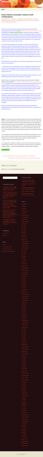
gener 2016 (24, 412)
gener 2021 (24, 344)
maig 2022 (24, 309)
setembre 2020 (25, 353)
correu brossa (6, 233)
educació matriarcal (5, 22)
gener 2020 (24, 371)
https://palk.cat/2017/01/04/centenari (31, 30)
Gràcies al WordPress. (21, 454)
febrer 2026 (24, 210)
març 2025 (24, 234)
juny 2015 (24, 428)
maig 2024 (24, 256)
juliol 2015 (24, 425)
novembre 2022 (25, 296)
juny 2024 (24, 254)
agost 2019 (24, 382)
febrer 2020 (24, 368)
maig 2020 (24, 362)
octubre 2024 (24, 245)
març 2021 (24, 340)
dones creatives (26, 20)
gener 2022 (24, 318)
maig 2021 (24, 335)
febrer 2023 (24, 289)
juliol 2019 (24, 384)
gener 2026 (24, 213)
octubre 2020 (24, 351)
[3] (2, 143)
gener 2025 (24, 239)
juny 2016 (24, 401)
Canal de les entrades (7, 246)
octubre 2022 (24, 298)
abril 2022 (24, 311)
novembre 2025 (25, 217)
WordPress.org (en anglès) (8, 251)
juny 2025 (24, 228)
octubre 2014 (24, 445)
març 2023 (24, 287)
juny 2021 (24, 333)
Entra (4, 244)
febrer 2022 (24, 316)
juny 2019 (24, 386)
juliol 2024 (24, 252)
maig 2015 (24, 430)
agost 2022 (24, 303)
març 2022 (24, 314)
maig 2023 (24, 283)
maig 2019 (24, 388)
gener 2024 (24, 265)
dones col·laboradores (18, 20)
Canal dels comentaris (7, 249)
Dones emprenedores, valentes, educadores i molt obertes (18, 156)
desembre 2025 (25, 215)
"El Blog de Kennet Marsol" (24, 19)
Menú (2, 9)
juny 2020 (24, 360)
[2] (2, 134)
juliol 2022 (24, 305)
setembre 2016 (25, 395)
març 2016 (24, 408)
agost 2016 (24, 397)
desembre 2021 (25, 320)
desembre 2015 (25, 414)
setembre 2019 (25, 379)
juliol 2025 (24, 226)
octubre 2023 (24, 272)
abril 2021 (24, 338)
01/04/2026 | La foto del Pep (9, 187)
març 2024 (24, 261)
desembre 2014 (25, 441)
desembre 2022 (25, 294)
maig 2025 (24, 230)
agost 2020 (24, 355)
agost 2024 (24, 250)
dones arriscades (8, 20)
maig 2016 (24, 404)
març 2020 (24, 366)
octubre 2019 (24, 377)
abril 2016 (24, 406)
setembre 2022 (25, 300)
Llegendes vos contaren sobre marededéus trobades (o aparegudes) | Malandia (9, 211)
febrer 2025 (24, 237)
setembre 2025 (25, 221)
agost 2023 (24, 276)
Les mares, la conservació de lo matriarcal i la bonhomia (25, 158)
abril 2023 (24, 285)
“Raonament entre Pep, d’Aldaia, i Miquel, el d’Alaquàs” (9, 196)
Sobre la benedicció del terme (28, 191)
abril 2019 (24, 390)
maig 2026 (24, 204)
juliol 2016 (24, 399)
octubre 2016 (24, 393)
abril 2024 (24, 259)
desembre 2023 (25, 267)
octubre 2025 (24, 219)
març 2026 (24, 208)
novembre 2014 (25, 443)
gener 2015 (24, 439)
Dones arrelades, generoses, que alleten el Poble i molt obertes (10, 222)
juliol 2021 (24, 331)
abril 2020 (24, 364)
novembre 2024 (25, 243)
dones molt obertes (35, 20)
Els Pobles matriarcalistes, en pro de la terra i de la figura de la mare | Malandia (10, 193)
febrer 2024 (24, 263)
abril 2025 (24, 232)
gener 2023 (24, 292)
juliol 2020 (24, 357)
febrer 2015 (24, 436)
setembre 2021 (25, 327)
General (15, 19)
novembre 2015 (25, 417)
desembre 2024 (25, 241)
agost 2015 (24, 423)
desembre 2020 (25, 346)
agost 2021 (24, 329)
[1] (19, 47)
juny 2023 (24, 281)
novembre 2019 (25, 375)
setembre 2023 (25, 274)
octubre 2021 (24, 324)
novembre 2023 (25, 270)
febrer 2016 (24, 410)
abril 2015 (24, 432)
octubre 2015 (24, 419)
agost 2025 (24, 223)
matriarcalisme (13, 22)
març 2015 (24, 434)
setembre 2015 (25, 421)
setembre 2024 (25, 248)
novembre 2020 (25, 349)
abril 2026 (24, 206)
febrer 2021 (24, 342)
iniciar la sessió (8, 169)
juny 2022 (24, 307)
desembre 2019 (25, 373)
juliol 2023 (24, 278)
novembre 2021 (25, 322)
